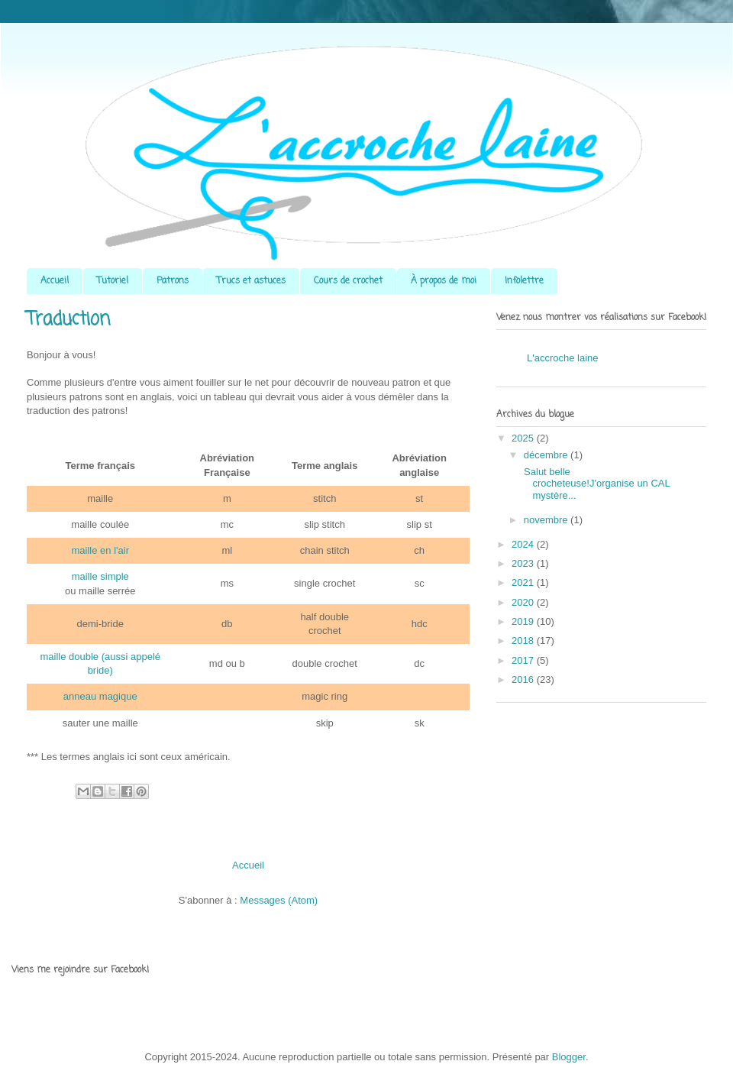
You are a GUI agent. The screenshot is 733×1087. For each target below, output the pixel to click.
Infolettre (524, 281)
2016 (524, 679)
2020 (524, 602)
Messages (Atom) (279, 900)
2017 (524, 660)
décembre (547, 455)
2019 (524, 621)
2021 (524, 582)
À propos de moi (443, 281)
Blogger (569, 1057)
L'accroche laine (563, 358)
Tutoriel (112, 281)
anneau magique (100, 696)
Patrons (173, 281)
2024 (524, 544)
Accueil (54, 281)
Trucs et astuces (251, 281)
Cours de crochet (348, 281)
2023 (524, 563)
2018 (524, 640)
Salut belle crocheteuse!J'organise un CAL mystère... (595, 483)
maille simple (100, 576)
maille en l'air (100, 550)
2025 (524, 438)
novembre (547, 520)
